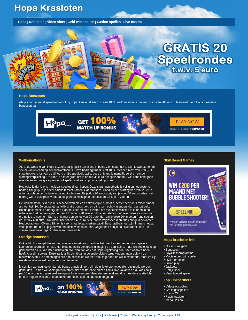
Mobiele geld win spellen (181, 256)
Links (97, 315)
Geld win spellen (81, 22)
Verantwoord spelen (178, 273)
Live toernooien (176, 260)
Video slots (56, 22)
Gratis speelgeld (176, 246)
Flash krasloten (175, 296)
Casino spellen (109, 22)
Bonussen (172, 249)
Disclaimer (110, 315)
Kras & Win (173, 293)
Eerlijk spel (173, 270)
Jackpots (171, 266)
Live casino (132, 22)
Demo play (172, 263)
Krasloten (37, 22)
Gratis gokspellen (177, 290)
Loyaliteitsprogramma (180, 253)
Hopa (22, 22)
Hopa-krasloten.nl (80, 315)
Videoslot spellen (177, 286)
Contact (125, 315)
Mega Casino (174, 300)
